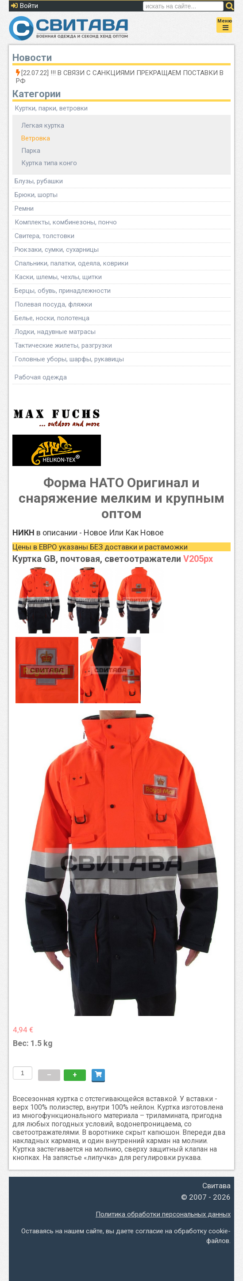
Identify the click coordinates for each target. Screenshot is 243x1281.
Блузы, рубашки (39, 181)
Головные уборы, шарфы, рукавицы (69, 359)
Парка (30, 151)
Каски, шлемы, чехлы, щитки (58, 277)
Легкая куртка (42, 125)
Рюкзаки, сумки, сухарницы (57, 250)
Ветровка (35, 138)
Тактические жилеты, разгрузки (63, 345)
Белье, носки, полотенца (52, 318)
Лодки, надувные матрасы (55, 332)
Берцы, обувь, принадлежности (63, 291)
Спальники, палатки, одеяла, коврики (71, 263)
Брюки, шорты (36, 195)
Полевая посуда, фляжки (53, 304)
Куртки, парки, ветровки (51, 108)
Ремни (24, 208)
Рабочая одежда (41, 377)
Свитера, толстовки (44, 236)
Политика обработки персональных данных (163, 1214)
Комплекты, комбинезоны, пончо (66, 222)
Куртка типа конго (49, 163)
